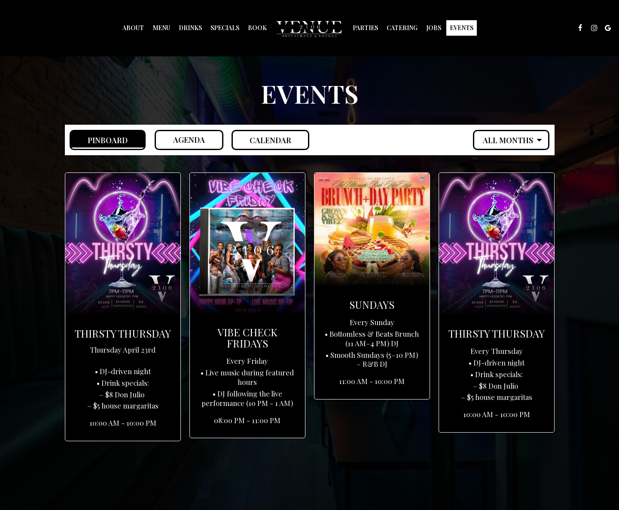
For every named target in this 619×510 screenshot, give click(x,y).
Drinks (190, 28)
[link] (309, 28)
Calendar (263, 140)
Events (461, 28)
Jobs (433, 28)
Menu (161, 28)
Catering (402, 28)
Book (257, 28)
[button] (123, 306)
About (133, 28)
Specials (224, 28)
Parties (365, 28)
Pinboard (99, 140)
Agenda (181, 140)
